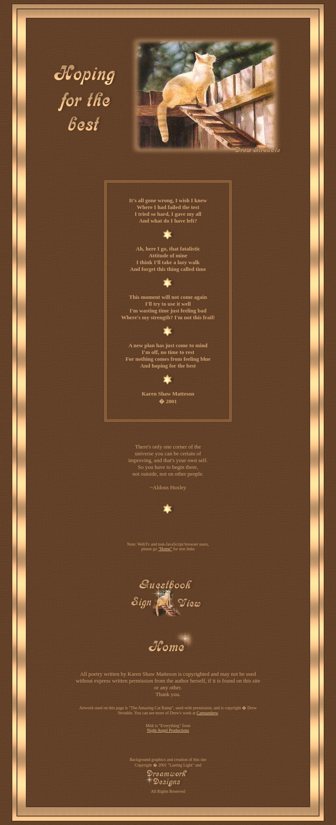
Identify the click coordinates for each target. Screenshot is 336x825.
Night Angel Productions (168, 730)
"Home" (165, 548)
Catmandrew (207, 713)
